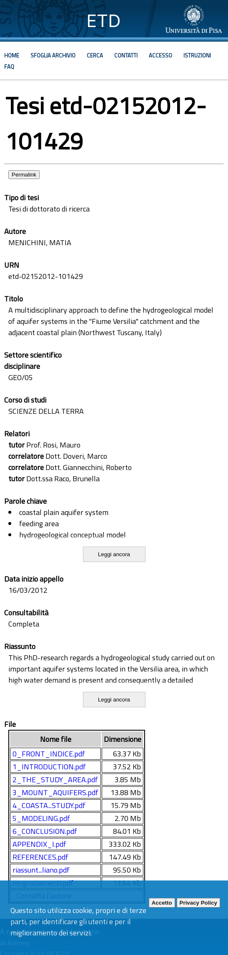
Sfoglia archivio (52, 55)
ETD (103, 20)
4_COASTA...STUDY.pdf (49, 805)
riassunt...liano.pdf (41, 869)
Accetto (162, 903)
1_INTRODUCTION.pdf (49, 766)
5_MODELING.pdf (41, 818)
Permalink (24, 175)
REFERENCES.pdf (40, 857)
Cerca (95, 55)
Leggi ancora (114, 554)
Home (11, 55)
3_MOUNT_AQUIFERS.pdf (55, 792)
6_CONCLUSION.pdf (45, 831)
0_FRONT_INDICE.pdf (49, 753)
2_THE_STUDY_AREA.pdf (55, 779)
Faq (9, 66)
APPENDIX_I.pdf (39, 844)
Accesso (160, 55)
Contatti (126, 55)
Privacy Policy (198, 903)
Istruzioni (197, 55)
